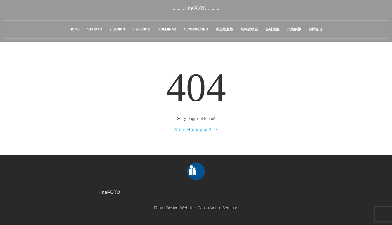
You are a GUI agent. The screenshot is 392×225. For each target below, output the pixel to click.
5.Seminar (167, 29)
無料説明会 (249, 29)
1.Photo (94, 29)
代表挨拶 (294, 29)
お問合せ (315, 29)
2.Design (117, 29)
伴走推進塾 (224, 29)
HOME (75, 29)
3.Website (141, 29)
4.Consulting (196, 29)
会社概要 (273, 29)
